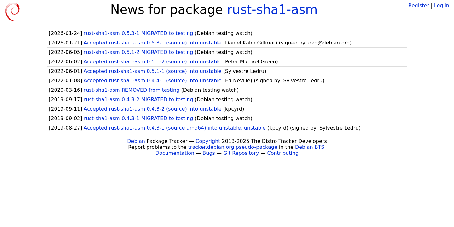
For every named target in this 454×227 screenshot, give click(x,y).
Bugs (208, 153)
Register (418, 6)
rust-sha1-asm (272, 9)
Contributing (283, 153)
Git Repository (241, 153)
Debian (136, 141)
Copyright (207, 141)
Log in (441, 6)
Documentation (174, 153)
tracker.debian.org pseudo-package (232, 147)
